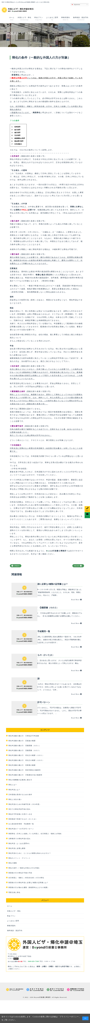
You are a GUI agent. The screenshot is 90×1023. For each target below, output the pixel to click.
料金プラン (11, 939)
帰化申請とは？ (14, 812)
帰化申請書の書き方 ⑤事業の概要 (22, 788)
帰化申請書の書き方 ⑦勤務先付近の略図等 (25, 798)
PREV (15, 566)
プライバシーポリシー (69, 1017)
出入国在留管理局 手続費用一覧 (21, 846)
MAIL (87, 517)
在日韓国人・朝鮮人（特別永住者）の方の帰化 (26, 900)
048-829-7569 (33, 984)
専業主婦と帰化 (14, 915)
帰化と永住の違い (15, 822)
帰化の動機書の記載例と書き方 (20, 802)
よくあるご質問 (13, 943)
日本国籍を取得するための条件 (20, 817)
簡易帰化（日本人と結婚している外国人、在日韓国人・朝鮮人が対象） (35, 856)
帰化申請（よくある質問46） (19, 866)
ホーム (9, 929)
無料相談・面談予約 (14, 953)
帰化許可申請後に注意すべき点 (20, 837)
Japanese (75, 4)
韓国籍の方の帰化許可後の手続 (20, 895)
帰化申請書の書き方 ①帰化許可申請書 (23, 758)
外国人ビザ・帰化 (14, 934)
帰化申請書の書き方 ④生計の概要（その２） (26, 783)
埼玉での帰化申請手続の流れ (19, 832)
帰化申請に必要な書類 (16, 871)
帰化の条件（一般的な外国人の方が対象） (24, 891)
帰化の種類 (12, 886)
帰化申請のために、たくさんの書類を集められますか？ (29, 876)
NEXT (78, 566)
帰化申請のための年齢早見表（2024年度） (24, 827)
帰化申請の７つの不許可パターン (21, 851)
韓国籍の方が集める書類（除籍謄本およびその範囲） (28, 910)
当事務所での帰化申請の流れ (19, 861)
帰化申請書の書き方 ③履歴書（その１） (24, 768)
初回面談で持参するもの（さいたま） (22, 842)
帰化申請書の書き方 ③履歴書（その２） (24, 773)
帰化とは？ (12, 807)
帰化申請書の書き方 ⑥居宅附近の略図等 (24, 793)
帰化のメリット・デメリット (19, 881)
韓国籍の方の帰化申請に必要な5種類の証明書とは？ (28, 905)
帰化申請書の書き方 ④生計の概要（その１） (26, 778)
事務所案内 (11, 948)
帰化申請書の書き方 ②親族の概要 (22, 763)
